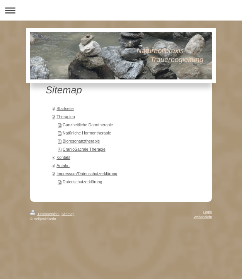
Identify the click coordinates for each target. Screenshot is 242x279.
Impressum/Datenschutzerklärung (86, 173)
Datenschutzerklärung (82, 181)
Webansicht (203, 217)
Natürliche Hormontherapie (87, 133)
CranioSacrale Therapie (84, 149)
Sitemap (67, 214)
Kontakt (63, 157)
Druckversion (45, 214)
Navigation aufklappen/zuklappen (121, 10)
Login (207, 212)
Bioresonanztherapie (81, 141)
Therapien (65, 116)
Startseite (64, 108)
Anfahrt (63, 165)
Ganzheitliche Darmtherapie (88, 124)
